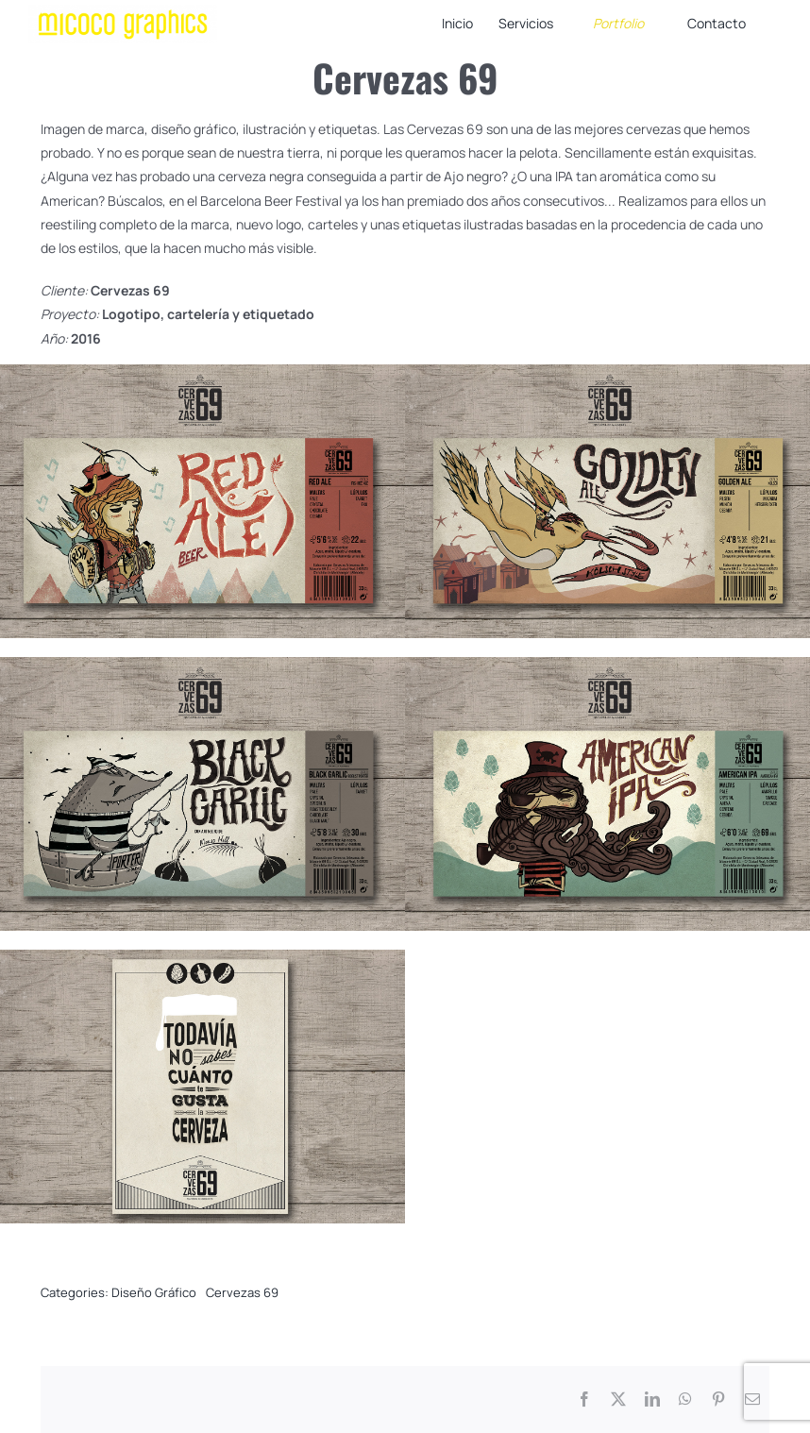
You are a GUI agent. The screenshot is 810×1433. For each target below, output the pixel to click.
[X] (618, 1399)
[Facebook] (584, 1399)
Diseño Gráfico (153, 1292)
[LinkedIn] (652, 1399)
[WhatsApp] (685, 1399)
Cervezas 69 (242, 1292)
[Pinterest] (718, 1399)
